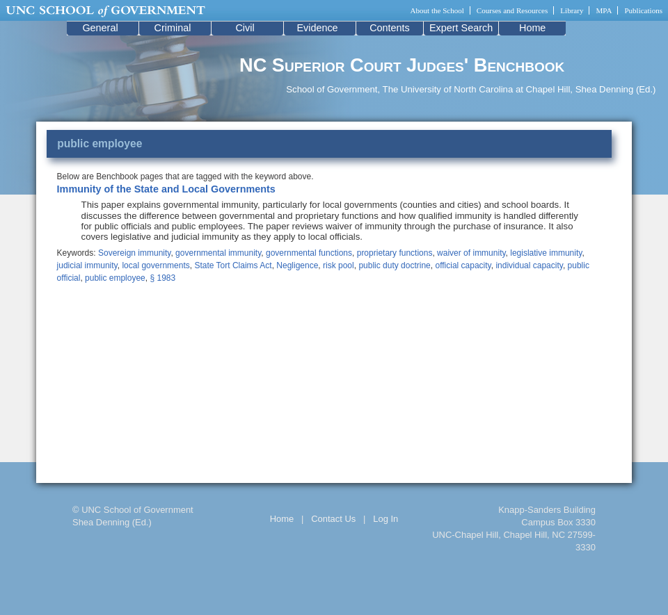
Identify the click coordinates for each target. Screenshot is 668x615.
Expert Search (461, 27)
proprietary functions (395, 253)
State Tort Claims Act (232, 265)
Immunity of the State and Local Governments (166, 189)
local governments (155, 265)
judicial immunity (87, 265)
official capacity (463, 265)
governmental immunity (218, 253)
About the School (437, 10)
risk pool (338, 265)
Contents (389, 27)
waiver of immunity (471, 253)
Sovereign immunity (134, 253)
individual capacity (529, 265)
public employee (115, 278)
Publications (643, 10)
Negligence (297, 265)
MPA (604, 10)
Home (532, 27)
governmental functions (309, 253)
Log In (385, 519)
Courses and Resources (512, 10)
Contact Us (333, 519)
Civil (244, 27)
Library (571, 10)
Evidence (316, 27)
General (100, 27)
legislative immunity (546, 253)
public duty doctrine (394, 265)
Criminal (172, 27)
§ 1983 (162, 278)
